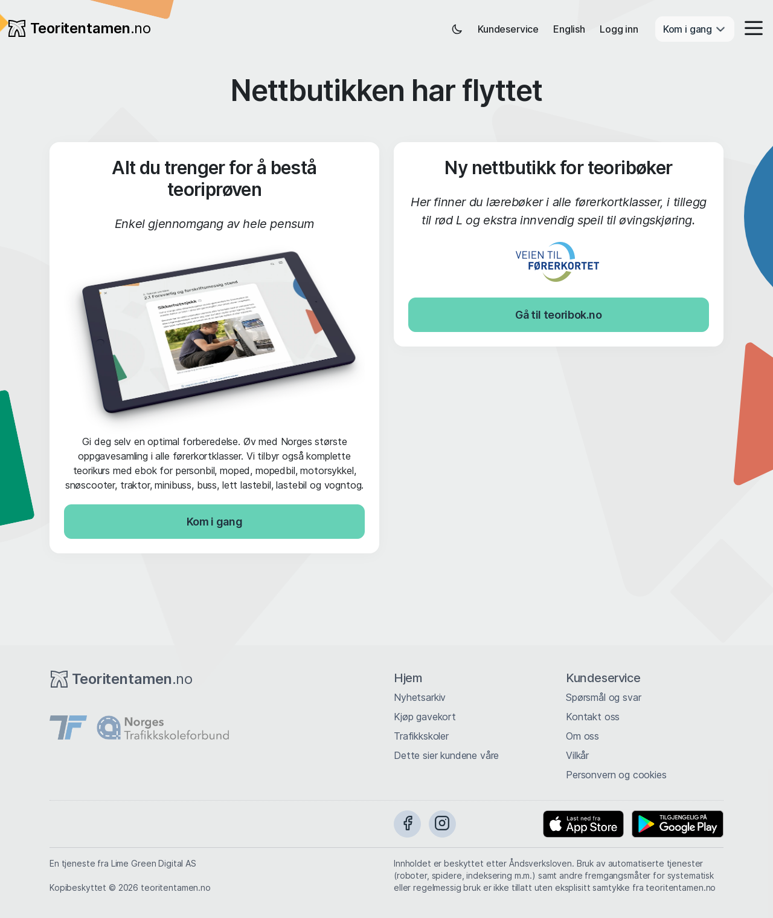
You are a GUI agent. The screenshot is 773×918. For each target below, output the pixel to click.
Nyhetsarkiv (420, 697)
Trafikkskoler (421, 736)
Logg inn (619, 29)
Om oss (582, 736)
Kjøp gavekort (425, 717)
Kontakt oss (593, 717)
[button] (750, 29)
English (569, 29)
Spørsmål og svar (603, 697)
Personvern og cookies (616, 775)
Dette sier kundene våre (446, 755)
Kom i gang (214, 521)
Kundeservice (508, 29)
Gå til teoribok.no (558, 314)
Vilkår (577, 755)
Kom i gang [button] (694, 29)
